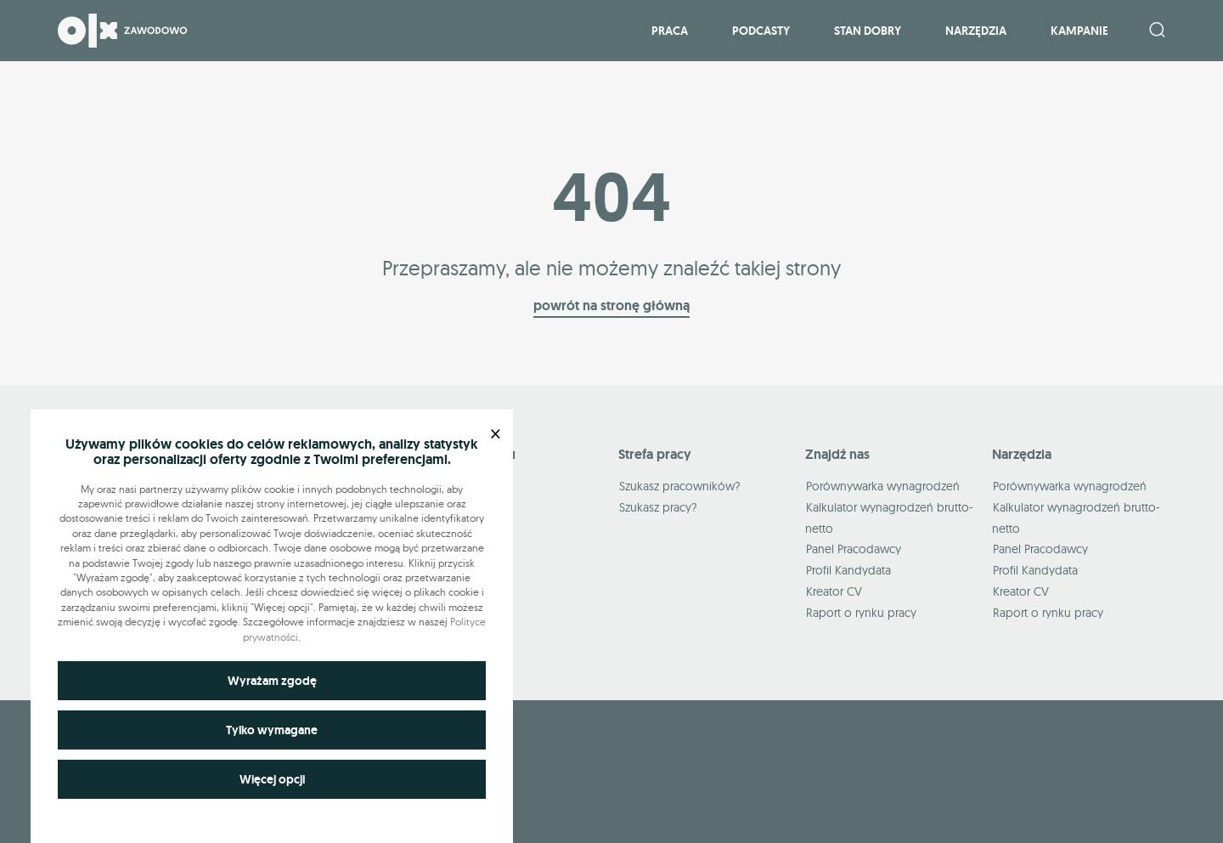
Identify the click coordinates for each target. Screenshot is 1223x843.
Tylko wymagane (272, 730)
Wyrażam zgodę (272, 680)
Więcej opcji (272, 779)
